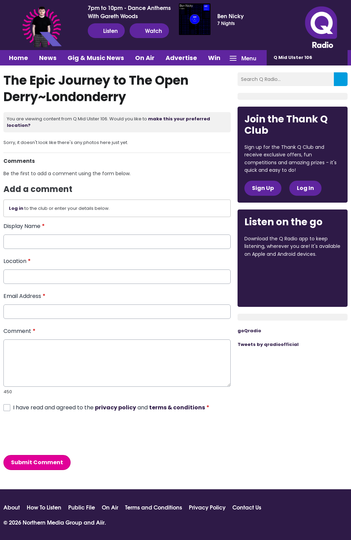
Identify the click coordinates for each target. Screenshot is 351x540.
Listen (106, 30)
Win (214, 57)
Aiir (100, 522)
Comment (19, 331)
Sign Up (263, 188)
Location (17, 261)
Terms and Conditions (153, 507)
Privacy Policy (207, 507)
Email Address (24, 296)
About (11, 507)
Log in (16, 208)
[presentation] (55, 433)
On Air (145, 57)
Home (18, 57)
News (48, 57)
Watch (149, 30)
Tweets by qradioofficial (268, 344)
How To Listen (44, 507)
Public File (81, 507)
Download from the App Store (271, 272)
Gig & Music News (96, 57)
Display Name (24, 226)
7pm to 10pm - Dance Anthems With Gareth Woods (129, 11)
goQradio (249, 330)
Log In (305, 188)
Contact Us (246, 507)
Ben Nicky (230, 16)
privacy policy (115, 407)
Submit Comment (37, 462)
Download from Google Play (270, 290)
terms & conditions (177, 407)
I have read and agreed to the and (111, 407)
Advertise (181, 57)
